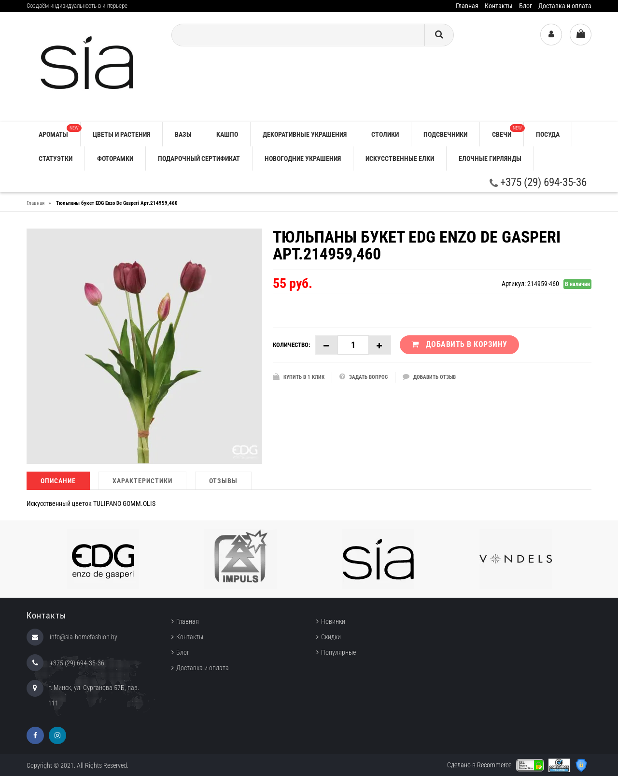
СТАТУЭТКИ (55, 158)
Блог (525, 6)
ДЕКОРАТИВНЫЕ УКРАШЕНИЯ (305, 134)
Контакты (499, 6)
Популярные (338, 652)
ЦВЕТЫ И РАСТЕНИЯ (121, 134)
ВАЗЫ (183, 134)
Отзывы (223, 481)
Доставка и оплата (564, 6)
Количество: (291, 344)
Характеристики (142, 481)
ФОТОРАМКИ (115, 158)
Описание (58, 481)
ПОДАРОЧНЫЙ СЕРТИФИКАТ (199, 158)
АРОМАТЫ (59, 131)
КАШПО (227, 134)
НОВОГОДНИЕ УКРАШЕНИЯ (303, 158)
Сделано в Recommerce (479, 765)
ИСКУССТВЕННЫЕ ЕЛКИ (399, 158)
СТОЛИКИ (385, 134)
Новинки (333, 621)
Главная (467, 6)
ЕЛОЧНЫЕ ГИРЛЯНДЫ (490, 158)
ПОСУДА (548, 134)
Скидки (331, 637)
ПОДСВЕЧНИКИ (445, 134)
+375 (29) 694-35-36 (538, 182)
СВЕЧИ (507, 131)
